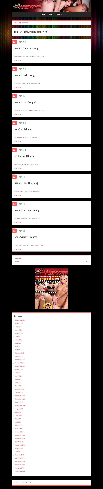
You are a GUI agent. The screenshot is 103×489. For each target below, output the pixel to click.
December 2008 (20, 461)
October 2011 (19, 363)
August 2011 (19, 369)
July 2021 (18, 327)
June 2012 (18, 340)
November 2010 (20, 399)
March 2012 (18, 350)
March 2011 (18, 386)
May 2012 (18, 343)
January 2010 (19, 432)
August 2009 (19, 448)
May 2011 (18, 379)
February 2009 (19, 455)
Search (18, 258)
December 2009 (20, 435)
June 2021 (18, 330)
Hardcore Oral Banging (25, 102)
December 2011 (20, 359)
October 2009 (19, 442)
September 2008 (20, 471)
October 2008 (19, 468)
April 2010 (18, 422)
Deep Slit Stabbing (23, 129)
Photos (59, 14)
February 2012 (19, 353)
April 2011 (18, 382)
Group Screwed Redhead (25, 237)
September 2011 (20, 366)
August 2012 (19, 333)
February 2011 (19, 389)
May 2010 (18, 419)
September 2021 (20, 320)
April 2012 (18, 346)
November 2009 (20, 438)
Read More (17, 60)
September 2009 (20, 445)
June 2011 (18, 376)
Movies (51, 14)
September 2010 (20, 405)
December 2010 (20, 396)
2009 (19, 23)
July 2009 (18, 451)
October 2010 (19, 402)
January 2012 (19, 356)
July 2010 (18, 412)
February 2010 (19, 428)
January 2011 (19, 392)
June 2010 (18, 415)
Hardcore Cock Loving (24, 75)
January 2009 (19, 458)
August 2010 (19, 409)
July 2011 (18, 373)
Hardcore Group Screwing (26, 48)
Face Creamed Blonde (24, 156)
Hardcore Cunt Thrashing (26, 183)
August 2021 (19, 323)
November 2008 (20, 465)
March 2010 (18, 425)
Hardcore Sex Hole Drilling (26, 210)
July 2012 (18, 336)
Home (43, 14)
